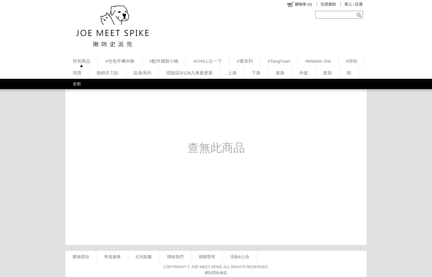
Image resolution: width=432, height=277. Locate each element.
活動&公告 (240, 256)
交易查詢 (328, 4)
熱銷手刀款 (108, 72)
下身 (256, 72)
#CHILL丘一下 (207, 61)
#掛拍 (351, 61)
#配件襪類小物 (164, 61)
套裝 (327, 72)
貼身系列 (142, 72)
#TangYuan (279, 61)
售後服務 (112, 256)
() (299, 4)
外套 (303, 72)
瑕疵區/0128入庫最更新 (189, 72)
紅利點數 (144, 256)
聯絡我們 (175, 256)
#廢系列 (245, 61)
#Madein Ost (318, 61)
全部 (77, 83)
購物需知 (81, 256)
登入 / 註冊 (353, 4)
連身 (279, 72)
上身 (232, 72)
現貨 (77, 72)
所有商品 (81, 61)
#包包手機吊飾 (119, 61)
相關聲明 (207, 256)
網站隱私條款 (216, 273)
